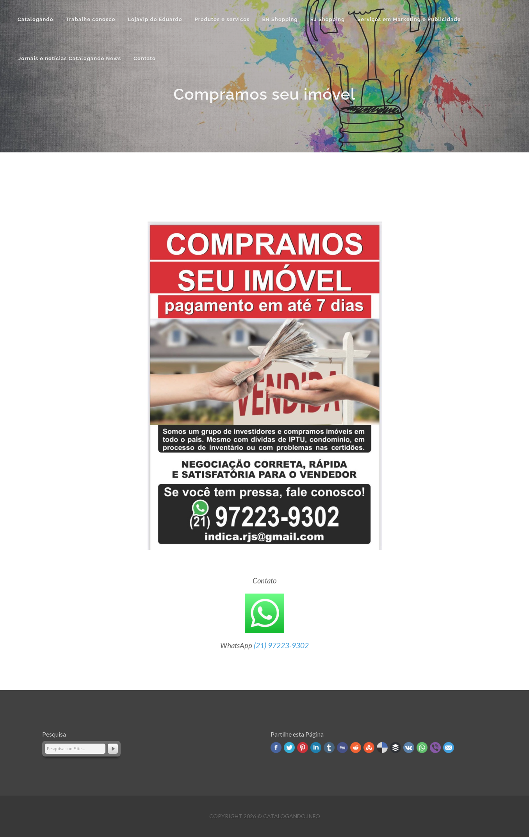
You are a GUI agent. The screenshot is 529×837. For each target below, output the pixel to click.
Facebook (276, 747)
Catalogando (35, 19)
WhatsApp (422, 747)
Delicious (382, 747)
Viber (435, 747)
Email (448, 747)
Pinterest (302, 747)
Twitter (289, 747)
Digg (342, 747)
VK (408, 747)
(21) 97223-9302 (281, 645)
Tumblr (329, 747)
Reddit (355, 747)
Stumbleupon (368, 747)
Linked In (315, 747)
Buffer (395, 747)
